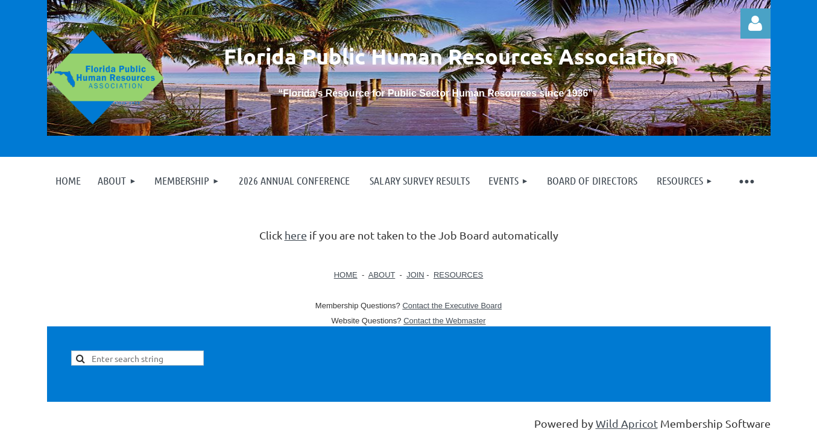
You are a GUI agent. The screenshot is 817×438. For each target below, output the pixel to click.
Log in (755, 23)
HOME (346, 274)
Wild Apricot (627, 423)
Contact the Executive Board (452, 305)
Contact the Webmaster (444, 320)
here (296, 235)
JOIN (415, 274)
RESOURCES (458, 274)
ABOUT (382, 274)
